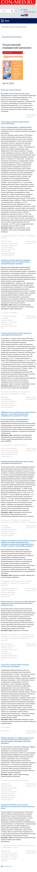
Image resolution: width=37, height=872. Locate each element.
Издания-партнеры (21, 27)
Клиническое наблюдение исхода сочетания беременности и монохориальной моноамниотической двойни (18, 806)
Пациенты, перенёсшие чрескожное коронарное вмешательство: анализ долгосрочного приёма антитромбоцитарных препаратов (16, 261)
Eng (26, 15)
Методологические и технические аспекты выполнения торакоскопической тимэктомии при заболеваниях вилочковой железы (18, 603)
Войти (25, 9)
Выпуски (12, 27)
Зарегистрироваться (29, 12)
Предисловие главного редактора (11, 90)
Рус (22, 15)
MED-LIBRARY (5, 27)
